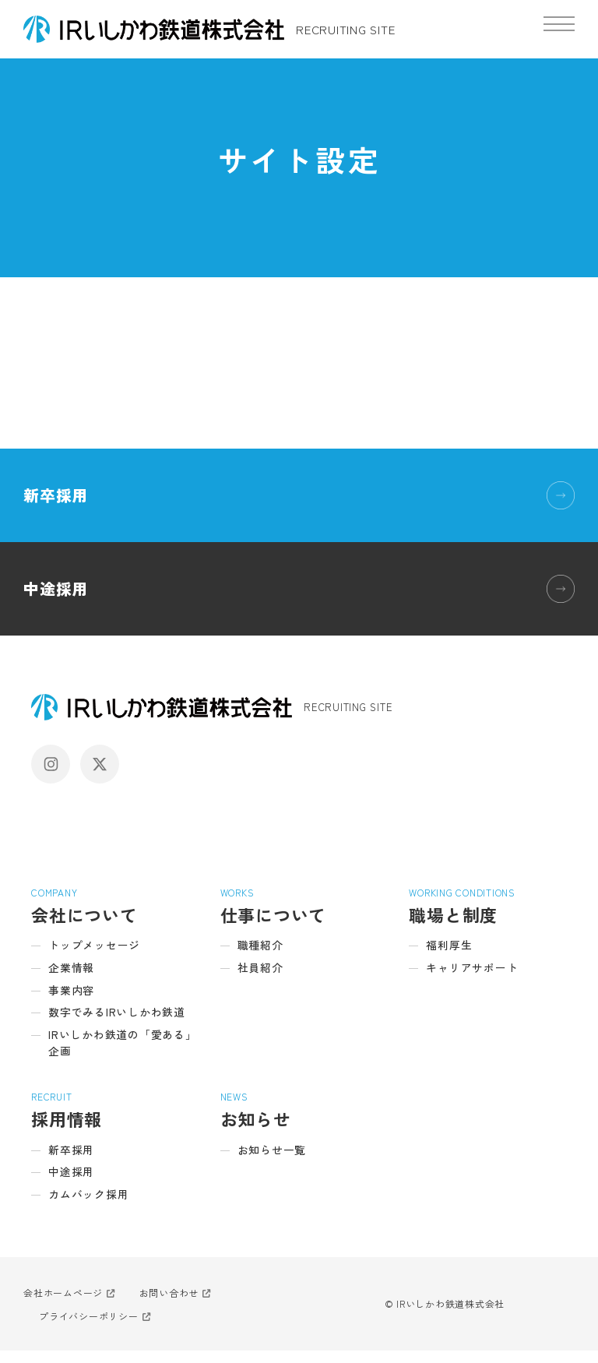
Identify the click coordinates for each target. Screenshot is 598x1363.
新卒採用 (55, 495)
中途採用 (55, 588)
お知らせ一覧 (274, 1158)
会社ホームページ (63, 1305)
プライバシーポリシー (89, 1328)
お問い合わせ (169, 1305)
